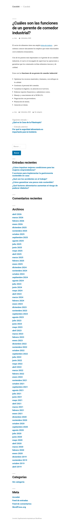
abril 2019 (16, 467)
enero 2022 (17, 377)
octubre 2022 (18, 350)
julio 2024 (16, 284)
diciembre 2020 (19, 417)
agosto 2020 (18, 430)
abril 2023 (16, 330)
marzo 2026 (17, 217)
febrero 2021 (18, 410)
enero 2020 (17, 453)
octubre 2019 (18, 463)
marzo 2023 (17, 334)
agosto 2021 (18, 390)
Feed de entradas (20, 500)
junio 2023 (17, 324)
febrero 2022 (18, 374)
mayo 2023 (17, 327)
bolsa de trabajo (46, 45)
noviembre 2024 (19, 270)
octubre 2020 (18, 423)
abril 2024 (16, 294)
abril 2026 (16, 214)
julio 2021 (16, 393)
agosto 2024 (18, 280)
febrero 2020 (18, 450)
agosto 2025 (18, 241)
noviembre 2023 (19, 310)
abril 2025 (16, 254)
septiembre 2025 (20, 237)
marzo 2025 (17, 257)
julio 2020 (16, 433)
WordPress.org (19, 507)
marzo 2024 (17, 297)
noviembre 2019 (19, 460)
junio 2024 (17, 287)
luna (15, 38)
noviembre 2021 (19, 380)
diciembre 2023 (19, 307)
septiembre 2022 (20, 354)
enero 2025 (17, 264)
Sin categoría (38, 112)
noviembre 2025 (19, 231)
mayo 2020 (17, 440)
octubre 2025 (18, 234)
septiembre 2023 (20, 314)
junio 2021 (17, 397)
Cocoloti (16, 6)
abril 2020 (16, 443)
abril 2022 (16, 367)
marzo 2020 (17, 447)
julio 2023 (16, 320)
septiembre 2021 (20, 387)
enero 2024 (17, 304)
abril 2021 (16, 403)
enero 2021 (17, 413)
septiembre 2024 (20, 277)
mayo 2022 (17, 364)
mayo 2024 (17, 290)
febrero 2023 (18, 337)
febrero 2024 (18, 300)
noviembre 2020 (19, 420)
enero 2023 (17, 340)
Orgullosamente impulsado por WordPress (30, 518)
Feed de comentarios (21, 504)
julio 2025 (16, 244)
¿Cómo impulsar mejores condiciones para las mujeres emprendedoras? (33, 168)
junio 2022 (17, 360)
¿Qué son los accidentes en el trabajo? (29, 179)
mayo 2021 (17, 400)
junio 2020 (17, 437)
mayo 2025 (17, 251)
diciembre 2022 (19, 344)
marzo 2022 (17, 370)
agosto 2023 (18, 317)
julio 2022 (16, 357)
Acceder (16, 497)
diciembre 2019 (19, 457)
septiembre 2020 (20, 427)
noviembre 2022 (19, 347)
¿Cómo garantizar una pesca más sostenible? (33, 182)
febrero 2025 (18, 261)
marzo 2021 (17, 407)
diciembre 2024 (19, 267)
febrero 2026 (18, 221)
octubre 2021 (18, 384)
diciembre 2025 (19, 227)
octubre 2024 (18, 274)
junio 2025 (17, 247)
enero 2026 (17, 224)
